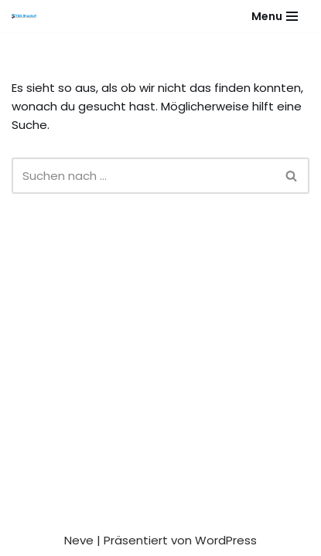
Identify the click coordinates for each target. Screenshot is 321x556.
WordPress (226, 540)
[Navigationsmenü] (274, 16)
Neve (79, 540)
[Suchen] (143, 176)
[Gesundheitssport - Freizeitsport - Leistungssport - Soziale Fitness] (28, 16)
